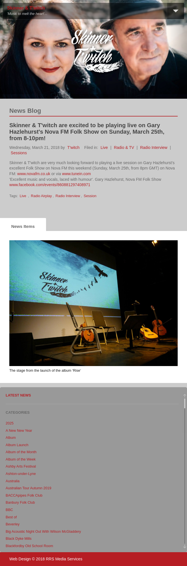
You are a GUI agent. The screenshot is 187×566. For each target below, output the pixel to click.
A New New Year (19, 431)
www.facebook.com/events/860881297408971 (49, 184)
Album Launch (17, 445)
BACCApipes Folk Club (24, 495)
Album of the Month (21, 452)
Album (11, 438)
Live (104, 147)
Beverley (12, 524)
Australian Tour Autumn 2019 (28, 488)
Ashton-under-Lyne (21, 474)
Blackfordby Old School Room (29, 546)
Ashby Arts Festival (21, 466)
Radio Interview (154, 147)
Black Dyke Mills (19, 539)
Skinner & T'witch (26, 8)
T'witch (73, 147)
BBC (9, 510)
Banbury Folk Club (20, 503)
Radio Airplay (41, 196)
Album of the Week (21, 459)
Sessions (19, 153)
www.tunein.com (76, 173)
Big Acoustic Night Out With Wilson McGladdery (43, 532)
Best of (11, 517)
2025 (10, 423)
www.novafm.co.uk (33, 173)
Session (90, 196)
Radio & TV (124, 147)
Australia (12, 481)
